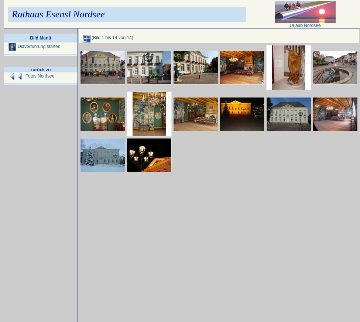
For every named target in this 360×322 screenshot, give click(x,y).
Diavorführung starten (34, 46)
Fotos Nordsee (40, 76)
